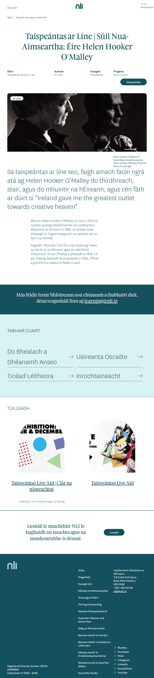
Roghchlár (144, 7)
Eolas (81, 570)
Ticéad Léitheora (30, 375)
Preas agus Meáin (88, 597)
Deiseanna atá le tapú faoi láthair (93, 664)
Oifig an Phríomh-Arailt (91, 628)
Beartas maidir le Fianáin (93, 635)
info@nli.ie (120, 591)
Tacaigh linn (85, 584)
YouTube (120, 672)
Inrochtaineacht (98, 375)
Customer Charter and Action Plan (91, 619)
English (12, 8)
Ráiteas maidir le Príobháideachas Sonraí (92, 654)
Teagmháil (84, 577)
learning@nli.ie (101, 301)
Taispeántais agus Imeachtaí (31, 17)
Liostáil (114, 532)
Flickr (119, 656)
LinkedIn (121, 664)
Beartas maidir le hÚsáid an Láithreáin (94, 643)
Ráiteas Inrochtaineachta (93, 590)
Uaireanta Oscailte (101, 356)
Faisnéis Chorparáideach (92, 611)
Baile (10, 17)
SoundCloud (123, 668)
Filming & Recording (90, 604)
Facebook (121, 651)
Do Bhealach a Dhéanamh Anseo (32, 356)
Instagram (122, 660)
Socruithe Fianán (88, 673)
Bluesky (120, 647)
